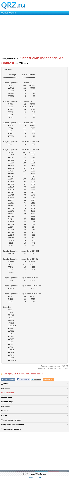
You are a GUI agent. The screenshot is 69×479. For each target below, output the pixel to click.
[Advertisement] (34, 35)
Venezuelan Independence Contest (32, 60)
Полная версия (34, 477)
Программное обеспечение (12, 424)
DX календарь (7, 402)
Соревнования (7, 393)
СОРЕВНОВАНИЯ (9, 13)
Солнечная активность (11, 429)
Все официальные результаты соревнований (23, 374)
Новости (5, 411)
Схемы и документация (11, 420)
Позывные (5, 388)
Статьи (4, 415)
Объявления (6, 397)
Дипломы (5, 384)
